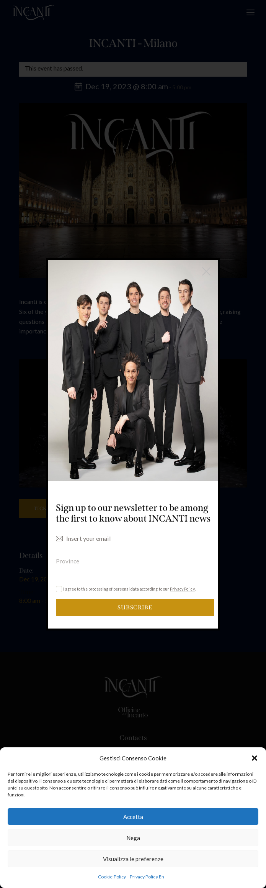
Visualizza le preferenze (133, 858)
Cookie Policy (112, 877)
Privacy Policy (182, 589)
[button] (254, 758)
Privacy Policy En (147, 877)
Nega (133, 837)
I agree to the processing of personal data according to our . (129, 589)
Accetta (133, 816)
